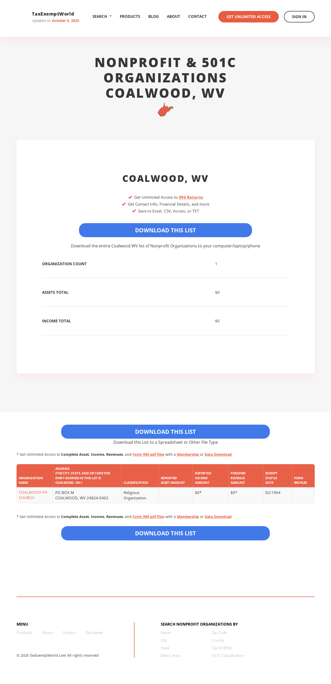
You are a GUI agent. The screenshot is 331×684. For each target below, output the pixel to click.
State (165, 647)
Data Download (218, 454)
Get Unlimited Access (249, 16)
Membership (188, 454)
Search (102, 16)
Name (166, 632)
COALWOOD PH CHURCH (33, 495)
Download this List (165, 533)
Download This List (165, 230)
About (173, 16)
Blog (153, 16)
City (164, 640)
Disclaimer (94, 632)
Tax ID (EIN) (221, 647)
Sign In (299, 16)
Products (130, 16)
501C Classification (228, 655)
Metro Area (170, 655)
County (218, 640)
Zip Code (219, 632)
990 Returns (191, 197)
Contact (197, 16)
